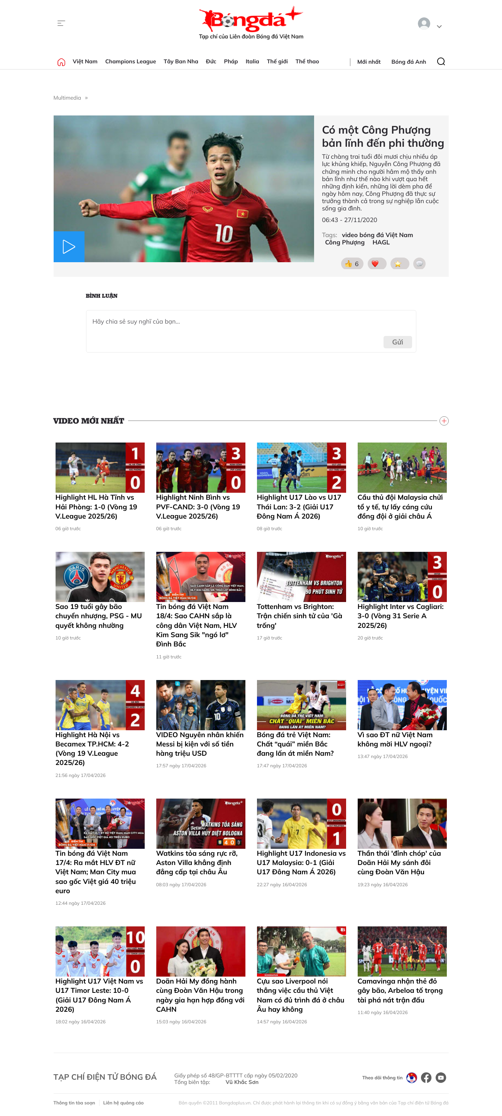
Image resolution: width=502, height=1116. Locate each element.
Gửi (397, 342)
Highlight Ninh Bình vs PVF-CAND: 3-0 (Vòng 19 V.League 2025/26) (198, 507)
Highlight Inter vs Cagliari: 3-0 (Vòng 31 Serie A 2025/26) (401, 616)
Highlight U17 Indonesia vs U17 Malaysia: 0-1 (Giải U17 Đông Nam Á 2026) (301, 863)
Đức (211, 61)
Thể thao (307, 61)
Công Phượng (345, 242)
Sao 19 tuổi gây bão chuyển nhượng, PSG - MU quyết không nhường (99, 616)
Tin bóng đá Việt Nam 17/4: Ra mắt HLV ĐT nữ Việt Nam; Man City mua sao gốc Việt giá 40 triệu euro (96, 872)
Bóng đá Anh (409, 61)
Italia (252, 61)
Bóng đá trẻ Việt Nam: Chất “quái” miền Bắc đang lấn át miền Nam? (295, 744)
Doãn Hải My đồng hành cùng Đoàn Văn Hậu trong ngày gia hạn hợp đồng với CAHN (200, 995)
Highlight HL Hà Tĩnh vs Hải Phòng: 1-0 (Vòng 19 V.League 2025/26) (96, 507)
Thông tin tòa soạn (74, 1103)
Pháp (231, 61)
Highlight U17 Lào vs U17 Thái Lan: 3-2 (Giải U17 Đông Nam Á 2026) (299, 507)
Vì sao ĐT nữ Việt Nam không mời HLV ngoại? (395, 739)
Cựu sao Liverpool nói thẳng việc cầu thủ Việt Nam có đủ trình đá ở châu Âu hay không (301, 995)
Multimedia (67, 97)
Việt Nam (85, 61)
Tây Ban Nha (181, 61)
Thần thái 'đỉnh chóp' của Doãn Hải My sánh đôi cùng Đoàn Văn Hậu (399, 863)
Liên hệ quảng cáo (123, 1103)
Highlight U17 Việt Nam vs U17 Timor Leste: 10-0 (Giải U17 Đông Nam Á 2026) (100, 995)
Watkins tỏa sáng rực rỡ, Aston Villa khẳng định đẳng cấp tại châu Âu (197, 863)
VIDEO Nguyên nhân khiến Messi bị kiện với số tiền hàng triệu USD (200, 744)
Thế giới (277, 61)
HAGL (381, 242)
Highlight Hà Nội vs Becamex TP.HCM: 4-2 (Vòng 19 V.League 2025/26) (92, 748)
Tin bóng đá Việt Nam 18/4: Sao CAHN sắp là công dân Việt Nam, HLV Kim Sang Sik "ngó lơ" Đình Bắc (196, 625)
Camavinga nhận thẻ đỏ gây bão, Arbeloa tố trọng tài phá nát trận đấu (400, 990)
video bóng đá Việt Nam (377, 235)
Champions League (130, 61)
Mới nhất (368, 61)
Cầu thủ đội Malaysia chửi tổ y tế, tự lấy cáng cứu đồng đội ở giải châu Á (400, 507)
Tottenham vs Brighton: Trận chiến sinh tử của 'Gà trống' (300, 616)
